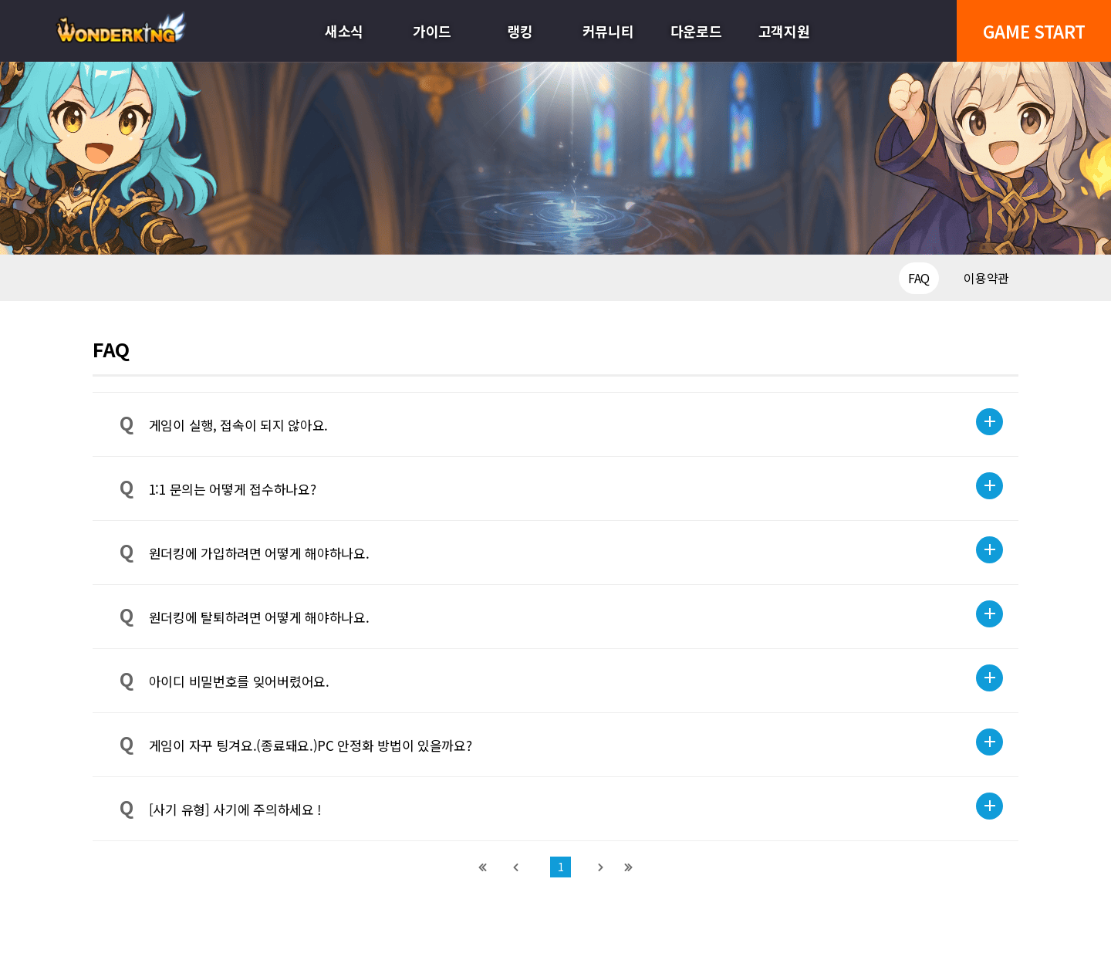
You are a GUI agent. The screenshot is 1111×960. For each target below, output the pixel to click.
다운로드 (696, 31)
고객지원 (784, 31)
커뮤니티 (608, 31)
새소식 (344, 31)
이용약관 (986, 278)
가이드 (432, 31)
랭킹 (519, 31)
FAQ (919, 278)
